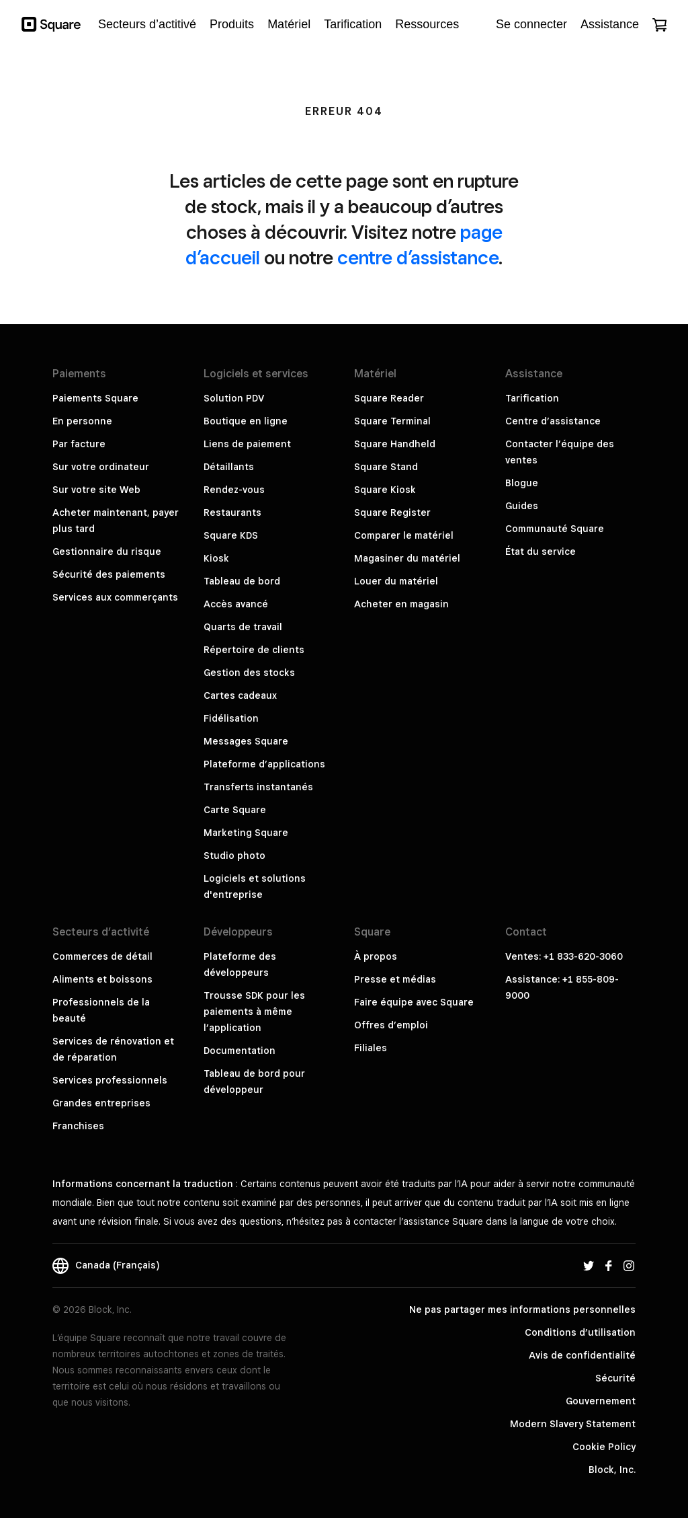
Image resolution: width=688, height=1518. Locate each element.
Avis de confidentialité (582, 1355)
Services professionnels (109, 1080)
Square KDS (231, 535)
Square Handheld (394, 444)
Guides (521, 505)
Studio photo (234, 855)
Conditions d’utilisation (580, 1332)
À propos (375, 956)
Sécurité (615, 1378)
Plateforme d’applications (264, 764)
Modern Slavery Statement (573, 1423)
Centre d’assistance (553, 421)
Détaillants (229, 466)
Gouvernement (601, 1401)
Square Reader (389, 398)
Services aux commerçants (115, 597)
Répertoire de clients (254, 649)
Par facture (78, 444)
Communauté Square (554, 528)
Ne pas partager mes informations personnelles (522, 1309)
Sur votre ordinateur (100, 466)
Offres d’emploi (391, 1025)
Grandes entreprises (101, 1103)
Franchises (78, 1126)
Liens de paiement (247, 444)
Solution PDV (234, 398)
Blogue (521, 483)
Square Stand (386, 466)
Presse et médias (395, 979)
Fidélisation (231, 718)
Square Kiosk (385, 489)
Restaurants (232, 512)
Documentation (239, 1050)
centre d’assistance (418, 257)
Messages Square (246, 741)
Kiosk (216, 558)
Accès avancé (236, 604)
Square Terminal (392, 421)
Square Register (392, 512)
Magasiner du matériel (407, 558)
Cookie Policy (604, 1446)
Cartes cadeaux (240, 695)
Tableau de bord (242, 581)
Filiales (370, 1047)
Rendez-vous (234, 489)
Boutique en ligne (246, 421)
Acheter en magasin (401, 604)
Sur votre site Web (96, 489)
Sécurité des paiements (108, 574)
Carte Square (235, 809)
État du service (540, 551)
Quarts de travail (243, 626)
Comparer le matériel (404, 535)
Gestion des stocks (249, 672)
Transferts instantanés (258, 787)
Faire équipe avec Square (414, 1002)
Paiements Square (95, 398)
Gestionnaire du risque (106, 551)
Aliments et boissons (102, 979)
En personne (82, 421)
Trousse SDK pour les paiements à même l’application (254, 1011)
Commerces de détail (102, 956)
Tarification (532, 398)
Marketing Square (246, 832)
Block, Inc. (612, 1469)
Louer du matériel (396, 581)
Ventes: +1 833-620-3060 (564, 956)
